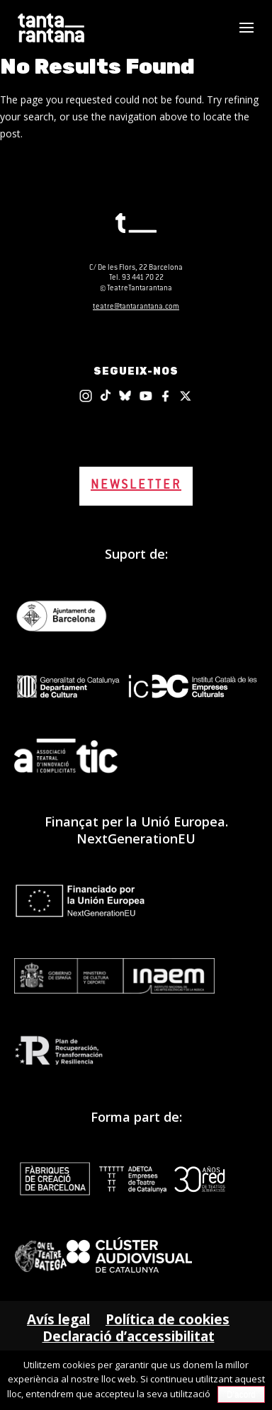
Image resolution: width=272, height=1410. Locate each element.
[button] (246, 37)
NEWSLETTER (136, 485)
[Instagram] (86, 396)
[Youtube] (146, 396)
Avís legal (58, 1319)
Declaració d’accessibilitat (128, 1336)
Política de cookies (168, 1319)
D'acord (241, 1394)
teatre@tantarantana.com (136, 307)
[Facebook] (166, 396)
